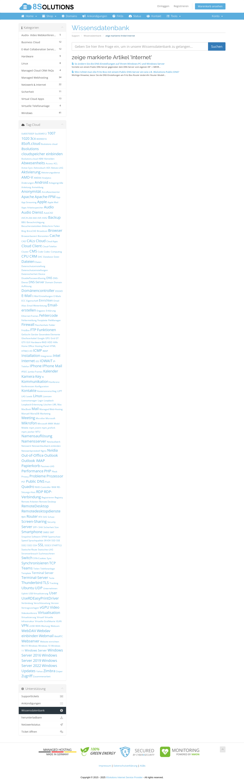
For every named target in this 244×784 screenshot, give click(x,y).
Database (48, 256)
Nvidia (52, 450)
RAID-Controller (43, 487)
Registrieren (181, 6)
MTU (37, 431)
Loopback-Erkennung (32, 404)
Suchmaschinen (47, 553)
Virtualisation (49, 612)
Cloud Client (31, 245)
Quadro (27, 486)
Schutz (51, 516)
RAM (54, 487)
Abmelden (49, 158)
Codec (47, 251)
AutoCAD (48, 212)
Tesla (51, 578)
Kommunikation (34, 381)
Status (135, 16)
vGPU (44, 607)
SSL (41, 544)
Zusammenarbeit (41, 676)
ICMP (37, 350)
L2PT (59, 391)
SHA (40, 527)
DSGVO (59, 291)
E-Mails (57, 296)
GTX (23, 342)
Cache (55, 235)
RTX (40, 516)
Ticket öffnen (42, 732)
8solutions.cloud (29, 158)
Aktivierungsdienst (50, 172)
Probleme (37, 476)
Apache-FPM (45, 196)
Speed (24, 540)
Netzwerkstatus (42, 724)
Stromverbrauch (29, 553)
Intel (56, 355)
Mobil (57, 423)
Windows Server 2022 (39, 663)
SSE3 (29, 545)
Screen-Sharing (34, 521)
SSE (58, 540)
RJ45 (23, 516)
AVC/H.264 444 (29, 217)
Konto (217, 16)
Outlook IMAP (33, 460)
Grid (53, 338)
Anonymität (31, 191)
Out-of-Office (32, 455)
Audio (49, 207)
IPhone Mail (52, 365)
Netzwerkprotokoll (30, 450)
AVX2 (44, 217)
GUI (28, 342)
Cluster (25, 251)
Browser (55, 230)
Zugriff (26, 675)
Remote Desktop (47, 501)
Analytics (46, 177)
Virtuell (40, 617)
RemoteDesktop (35, 506)
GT (57, 338)
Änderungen (27, 182)
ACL (56, 163)
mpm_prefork (48, 427)
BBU (23, 222)
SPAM (44, 536)
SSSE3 (47, 545)
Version (55, 603)
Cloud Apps (52, 241)
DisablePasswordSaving (33, 278)
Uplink (24, 593)
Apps (24, 207)
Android (41, 182)
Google (41, 338)
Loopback (49, 400)
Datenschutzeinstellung (33, 266)
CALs (31, 240)
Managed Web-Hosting (51, 409)
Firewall (27, 324)
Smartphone (31, 531)
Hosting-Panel (42, 346)
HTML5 (25, 351)
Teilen (36, 568)
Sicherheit (49, 527)
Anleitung (26, 187)
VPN (25, 625)
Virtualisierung (28, 617)
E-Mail (26, 295)
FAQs (118, 16)
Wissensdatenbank (92, 35)
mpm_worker (28, 431)
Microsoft (50, 418)
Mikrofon (29, 423)
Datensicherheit (29, 274)
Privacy (25, 476)
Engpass (41, 310)
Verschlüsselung (42, 603)
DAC (40, 256)
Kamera (27, 376)
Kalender (50, 371)
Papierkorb (30, 465)
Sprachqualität (36, 540)
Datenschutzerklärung (125, 765)
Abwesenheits (33, 162)
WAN (37, 626)
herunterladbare (42, 717)
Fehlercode (48, 315)
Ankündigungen (94, 16)
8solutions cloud (49, 144)
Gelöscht (25, 334)
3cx (33, 138)
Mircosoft (42, 423)
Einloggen (163, 6)
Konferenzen (27, 386)
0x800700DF (27, 133)
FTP (33, 329)
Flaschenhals (41, 325)
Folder (52, 325)
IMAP (45, 351)
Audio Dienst (32, 212)
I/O (30, 351)
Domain (49, 282)
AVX (39, 217)
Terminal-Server (34, 577)
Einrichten (46, 300)
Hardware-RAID (39, 342)
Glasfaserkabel (29, 338)
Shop (49, 16)
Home (29, 16)
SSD (53, 540)
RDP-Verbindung (36, 494)
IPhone (36, 365)
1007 (51, 133)
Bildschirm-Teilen (51, 226)
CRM (33, 256)
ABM (40, 158)
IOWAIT (46, 360)
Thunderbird (31, 582)
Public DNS (35, 481)
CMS (33, 251)
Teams (27, 568)
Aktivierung (30, 172)
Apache (27, 196)
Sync (49, 558)
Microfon (40, 418)
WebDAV (28, 630)
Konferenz (54, 382)
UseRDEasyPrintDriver (40, 598)
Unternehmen (50, 588)
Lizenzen (47, 396)
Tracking (54, 583)
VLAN (59, 621)
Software (36, 536)
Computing (56, 251)
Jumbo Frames (35, 371)
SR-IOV (47, 540)
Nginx (43, 450)
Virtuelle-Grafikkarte (45, 621)
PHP (47, 471)
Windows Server (36, 650)
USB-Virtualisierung (38, 593)
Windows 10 (44, 645)
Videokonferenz (29, 613)
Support (76, 35)
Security (51, 522)
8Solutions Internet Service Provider (124, 777)
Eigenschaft (32, 300)
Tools (174, 16)
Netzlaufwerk (53, 441)
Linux (37, 395)
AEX (48, 167)
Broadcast (42, 231)
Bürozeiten (43, 236)
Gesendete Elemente (49, 334)
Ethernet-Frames (29, 315)
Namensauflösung (36, 435)
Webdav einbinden (35, 633)
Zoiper (59, 671)
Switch (26, 557)
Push (47, 481)
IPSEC (24, 371)
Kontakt (154, 16)
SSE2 (24, 545)
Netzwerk (26, 445)
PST (23, 481)
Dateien (27, 261)
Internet (28, 360)
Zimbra (49, 670)
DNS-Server (36, 282)
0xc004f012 (41, 133)
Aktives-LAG (57, 167)
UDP (38, 587)
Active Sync (27, 167)
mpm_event (35, 427)
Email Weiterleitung (37, 305)
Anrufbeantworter (51, 192)
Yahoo (39, 671)
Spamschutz (54, 536)
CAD (23, 241)
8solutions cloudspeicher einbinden (42, 151)
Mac (59, 404)
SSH (35, 545)
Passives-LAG (47, 466)
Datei (56, 256)
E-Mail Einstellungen (42, 296)
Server (26, 526)
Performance (32, 471)
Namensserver (33, 441)
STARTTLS (57, 545)
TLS (46, 582)
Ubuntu (27, 587)
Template (26, 573)
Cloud (41, 240)
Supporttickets (42, 696)
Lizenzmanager (29, 400)
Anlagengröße (56, 182)
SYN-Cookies (39, 558)
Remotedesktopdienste (40, 511)
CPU (25, 256)
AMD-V (27, 177)
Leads (29, 396)
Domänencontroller (37, 290)
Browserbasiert (29, 236)
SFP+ (35, 527)
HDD (49, 342)
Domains (69, 16)
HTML (53, 346)
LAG (23, 396)
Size (56, 527)
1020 (25, 138)
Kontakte (28, 390)
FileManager (54, 320)
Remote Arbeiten (29, 501)
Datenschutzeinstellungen (34, 270)
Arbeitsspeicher (35, 207)
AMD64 (37, 177)
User (53, 592)
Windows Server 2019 (39, 658)
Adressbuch (40, 167)
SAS (45, 516)
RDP (39, 491)
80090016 (41, 138)
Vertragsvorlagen (30, 607)
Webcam (55, 626)
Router (32, 516)
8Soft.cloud (30, 143)
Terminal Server (43, 573)
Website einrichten (49, 641)
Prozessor (54, 476)
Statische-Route (29, 549)
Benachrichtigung (35, 222)
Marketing (45, 413)
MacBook (26, 409)
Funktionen (46, 329)
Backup (54, 217)
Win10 (24, 645)
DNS (49, 278)
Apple (42, 201)
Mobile (24, 427)
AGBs (142, 765)
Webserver (30, 641)
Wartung (45, 626)
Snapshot (26, 536)
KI (43, 376)
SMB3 (46, 532)
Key (38, 376)
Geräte (34, 334)
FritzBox (25, 330)
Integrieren (46, 356)
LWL (54, 404)
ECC (23, 300)
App (58, 197)
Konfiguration (42, 386)
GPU (47, 338)
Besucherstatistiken (31, 226)
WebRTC (58, 636)
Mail (35, 408)
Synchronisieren (34, 563)
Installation (30, 355)
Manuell (25, 413)
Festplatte (42, 320)
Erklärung (51, 310)
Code (40, 251)
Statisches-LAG (45, 549)
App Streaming (28, 202)
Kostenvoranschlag (46, 391)
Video (54, 607)
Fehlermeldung (29, 320)
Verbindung (27, 603)
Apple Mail (53, 202)
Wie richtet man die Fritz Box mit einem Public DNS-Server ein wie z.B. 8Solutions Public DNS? (125, 72)
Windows (33, 645)
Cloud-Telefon (49, 246)
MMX (50, 423)
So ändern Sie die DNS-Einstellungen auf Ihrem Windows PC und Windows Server (118, 63)
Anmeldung (37, 187)
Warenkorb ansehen (210, 6)
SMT (52, 532)
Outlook (51, 455)
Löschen (47, 404)
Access (49, 163)
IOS (37, 361)
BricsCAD (31, 231)
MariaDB (34, 413)
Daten (38, 262)
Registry (59, 497)
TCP (52, 563)
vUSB (32, 626)
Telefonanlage (47, 568)
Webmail (46, 635)
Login (40, 400)
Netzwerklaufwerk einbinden (46, 445)
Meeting (28, 417)
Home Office (27, 346)
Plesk (54, 471)
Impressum (105, 765)
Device (41, 274)
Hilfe (55, 342)
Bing (23, 231)
